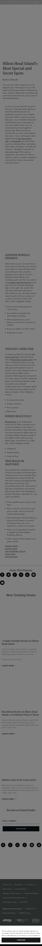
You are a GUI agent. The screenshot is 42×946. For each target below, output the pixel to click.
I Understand (21, 940)
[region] (21, 935)
